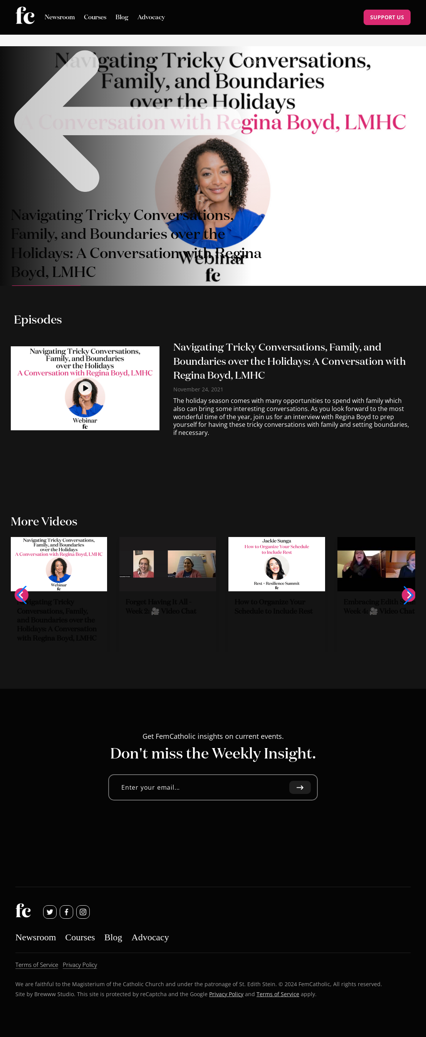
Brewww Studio (54, 993)
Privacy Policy (226, 993)
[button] (21, 595)
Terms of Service (278, 993)
